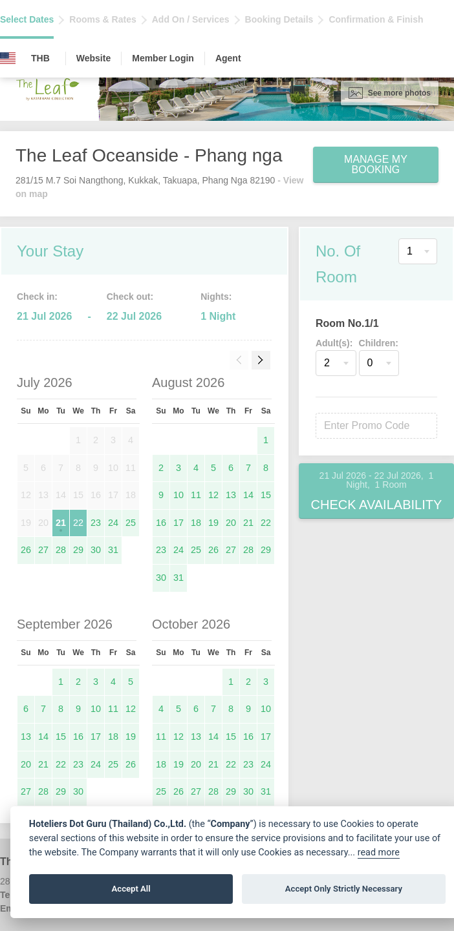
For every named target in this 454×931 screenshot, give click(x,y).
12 (213, 495)
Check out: (130, 296)
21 (61, 523)
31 (113, 550)
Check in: (37, 296)
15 (266, 495)
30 (96, 550)
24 (113, 523)
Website (93, 58)
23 (96, 523)
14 (248, 495)
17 (178, 523)
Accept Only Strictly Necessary (343, 889)
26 (26, 550)
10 (178, 495)
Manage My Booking (375, 164)
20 (231, 523)
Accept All (131, 889)
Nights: (216, 296)
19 (213, 523)
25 (130, 523)
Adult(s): (334, 343)
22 (78, 523)
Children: (378, 343)
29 (78, 550)
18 (196, 523)
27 (43, 550)
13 (231, 495)
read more (379, 852)
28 (61, 550)
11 (196, 495)
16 (161, 523)
